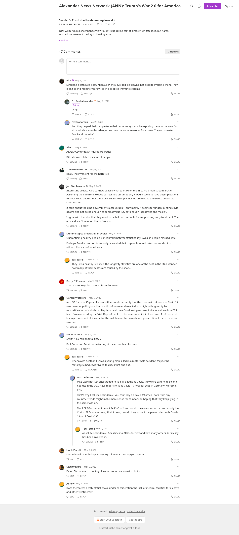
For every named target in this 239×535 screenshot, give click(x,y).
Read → (63, 40)
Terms (122, 511)
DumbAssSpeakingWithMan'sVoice (87, 233)
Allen (69, 147)
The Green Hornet (77, 169)
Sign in (229, 6)
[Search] (192, 6)
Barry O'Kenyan (75, 281)
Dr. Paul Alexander (70, 24)
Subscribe (212, 6)
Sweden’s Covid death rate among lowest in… (89, 20)
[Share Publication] (199, 6)
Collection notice (136, 511)
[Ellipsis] (178, 80)
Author (76, 105)
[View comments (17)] (107, 24)
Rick (68, 80)
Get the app (135, 519)
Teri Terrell (78, 259)
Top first (172, 51)
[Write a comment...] (123, 66)
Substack (104, 528)
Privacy (113, 511)
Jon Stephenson (75, 186)
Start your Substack (109, 520)
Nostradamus (80, 122)
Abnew (70, 483)
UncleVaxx (72, 450)
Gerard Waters (75, 297)
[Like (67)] (99, 24)
